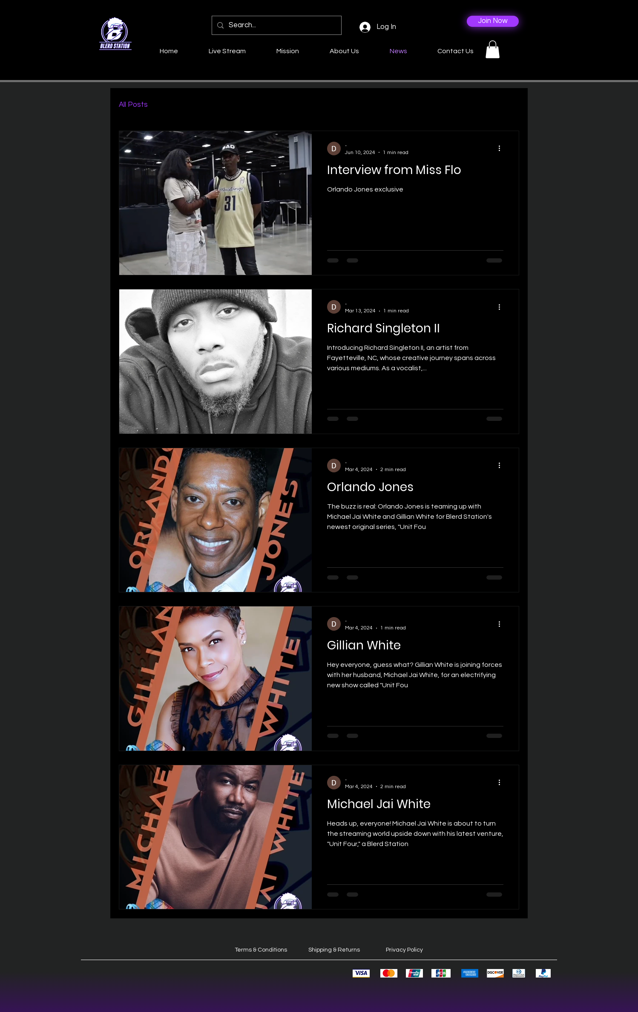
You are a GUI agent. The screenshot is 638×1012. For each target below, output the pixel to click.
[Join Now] (493, 21)
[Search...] (276, 25)
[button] (492, 49)
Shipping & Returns (334, 950)
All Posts (133, 105)
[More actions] (502, 148)
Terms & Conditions (261, 950)
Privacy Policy (404, 950)
